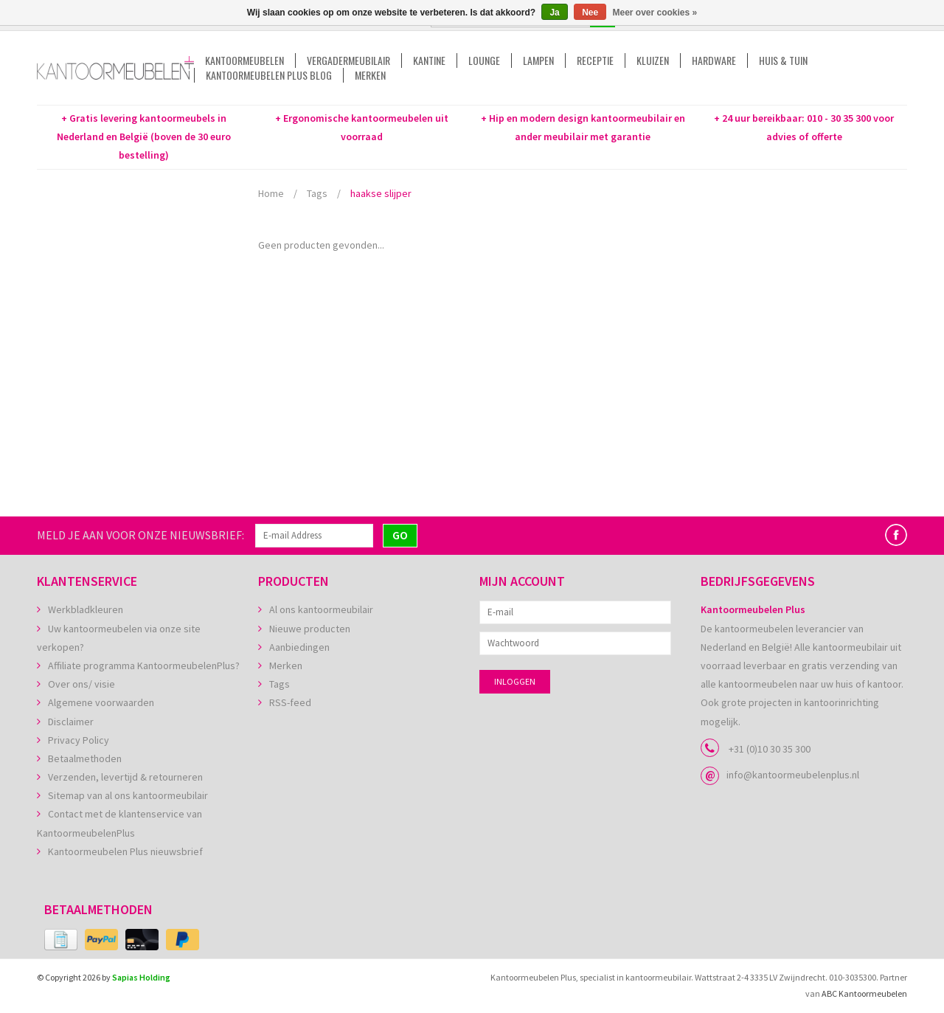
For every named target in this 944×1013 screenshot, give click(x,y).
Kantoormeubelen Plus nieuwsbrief (125, 851)
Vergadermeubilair (348, 60)
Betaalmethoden (85, 758)
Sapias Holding (141, 977)
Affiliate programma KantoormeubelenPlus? (144, 665)
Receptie (595, 60)
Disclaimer (71, 721)
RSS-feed (290, 702)
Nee (590, 12)
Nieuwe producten (309, 628)
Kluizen (652, 60)
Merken (370, 75)
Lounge (484, 60)
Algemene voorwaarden (101, 702)
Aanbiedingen (299, 647)
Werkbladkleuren (85, 609)
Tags (317, 193)
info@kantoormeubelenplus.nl (792, 774)
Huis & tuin (783, 60)
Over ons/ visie (81, 684)
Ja (554, 12)
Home (271, 193)
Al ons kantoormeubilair (321, 609)
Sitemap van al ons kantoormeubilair (128, 795)
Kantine (429, 60)
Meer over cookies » (655, 12)
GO (400, 535)
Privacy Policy (78, 740)
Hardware (714, 60)
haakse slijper (381, 193)
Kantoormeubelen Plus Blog (269, 75)
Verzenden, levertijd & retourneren (125, 777)
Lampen (538, 60)
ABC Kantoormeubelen (864, 993)
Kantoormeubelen (244, 60)
